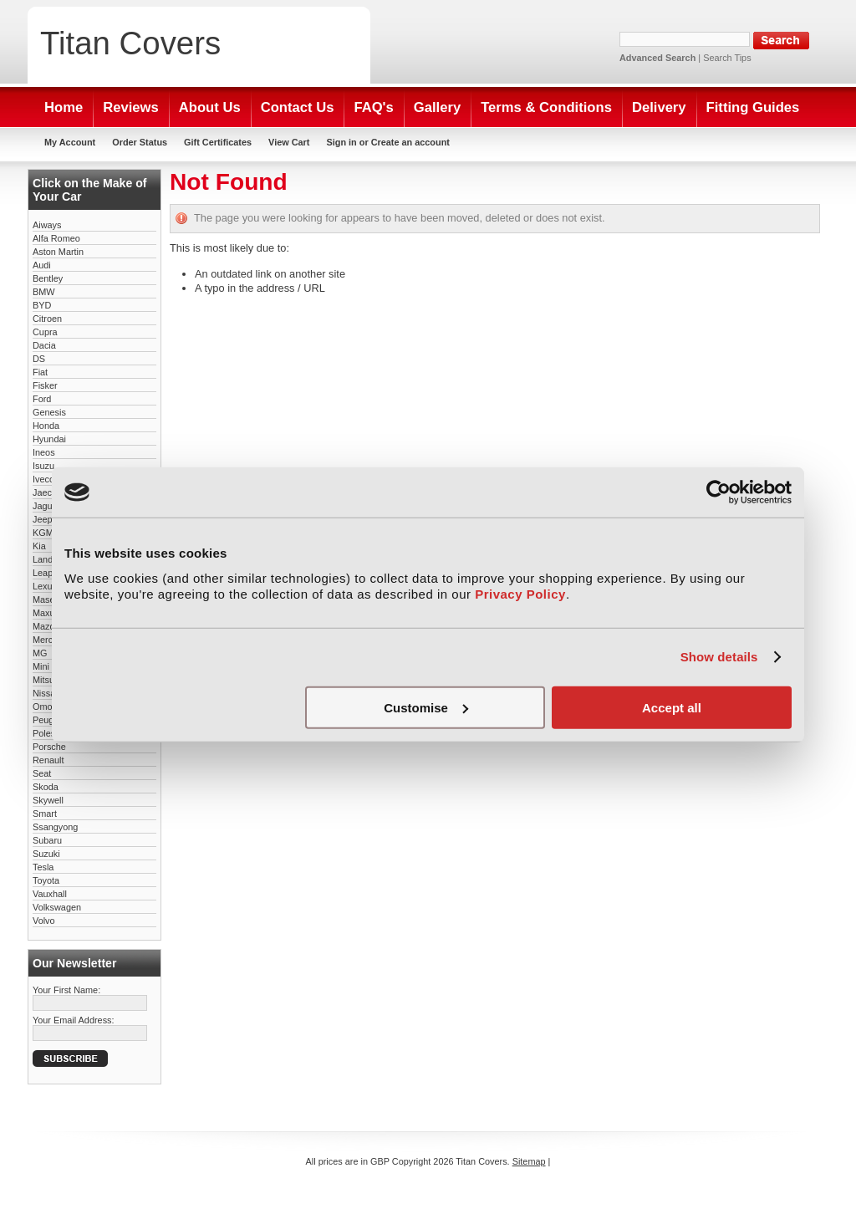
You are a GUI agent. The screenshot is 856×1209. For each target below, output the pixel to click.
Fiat (40, 372)
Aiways (47, 225)
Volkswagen (57, 907)
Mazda (46, 626)
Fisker (45, 385)
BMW (44, 292)
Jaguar (46, 506)
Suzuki (46, 854)
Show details (719, 657)
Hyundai (49, 439)
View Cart (288, 142)
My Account (69, 142)
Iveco (43, 479)
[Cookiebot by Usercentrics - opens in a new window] (718, 492)
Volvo (44, 921)
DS (39, 359)
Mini (41, 666)
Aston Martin (58, 252)
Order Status (139, 142)
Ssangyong (55, 827)
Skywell (48, 800)
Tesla (43, 867)
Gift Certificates (218, 142)
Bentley (48, 278)
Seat (42, 773)
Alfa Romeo (56, 238)
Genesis (49, 412)
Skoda (46, 787)
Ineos (44, 452)
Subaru (47, 840)
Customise (426, 707)
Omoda (48, 706)
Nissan (46, 693)
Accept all (671, 707)
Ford (42, 399)
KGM (43, 533)
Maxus (46, 613)
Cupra (45, 332)
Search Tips (727, 58)
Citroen (47, 319)
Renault (48, 760)
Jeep (43, 519)
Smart (45, 814)
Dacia (44, 345)
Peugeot (50, 720)
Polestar (49, 733)
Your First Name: (66, 990)
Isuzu (43, 466)
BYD (42, 305)
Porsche (49, 747)
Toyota (46, 880)
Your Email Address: (74, 1020)
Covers (130, 43)
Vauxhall (50, 894)
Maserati (50, 599)
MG (40, 653)
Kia (39, 546)
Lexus (45, 586)
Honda (46, 426)
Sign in (341, 142)
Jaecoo (47, 492)
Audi (42, 265)
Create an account (410, 142)
